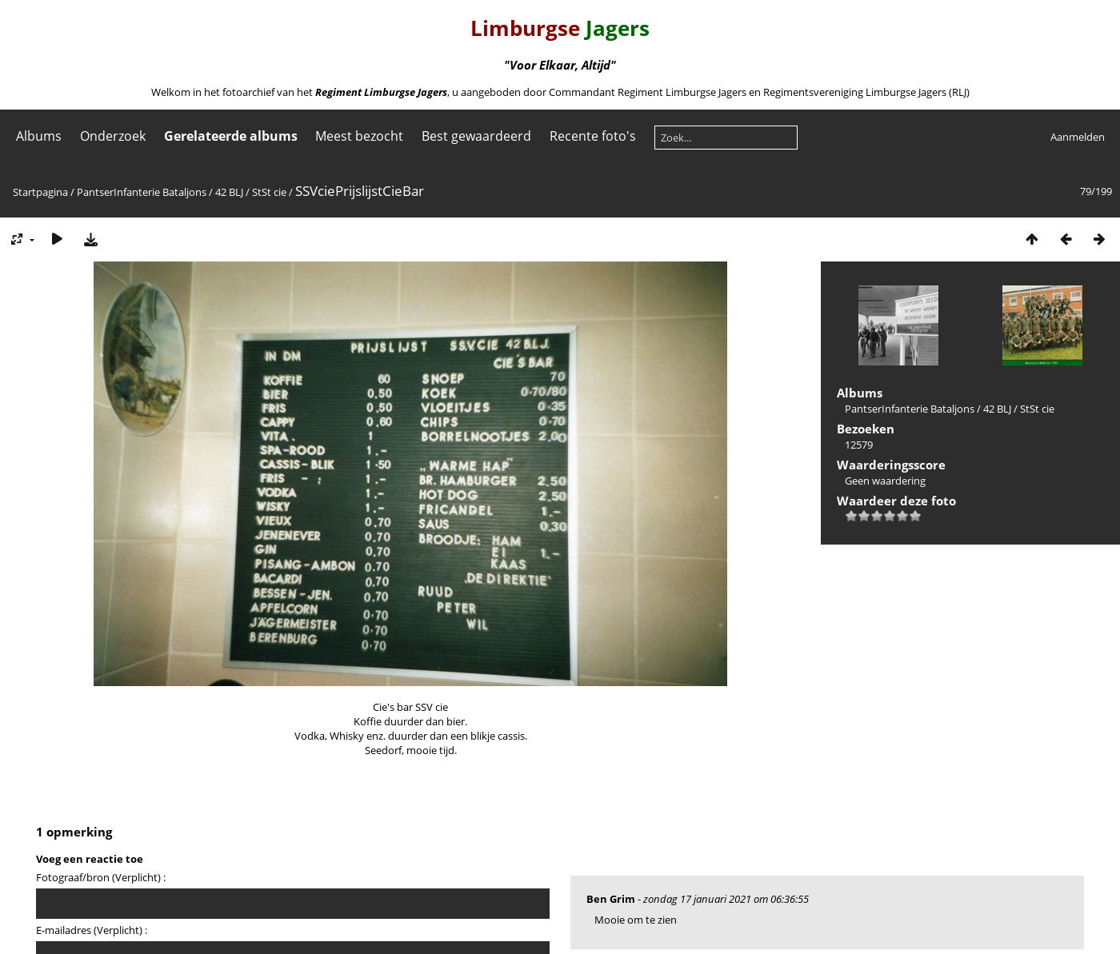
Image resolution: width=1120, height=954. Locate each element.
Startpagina (40, 192)
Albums (39, 136)
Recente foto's (593, 136)
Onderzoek (113, 136)
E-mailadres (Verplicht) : (91, 930)
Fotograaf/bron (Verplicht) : (101, 877)
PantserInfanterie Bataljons (141, 192)
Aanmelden (1077, 137)
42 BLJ (229, 192)
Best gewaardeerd (476, 136)
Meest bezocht (359, 136)
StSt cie (269, 192)
